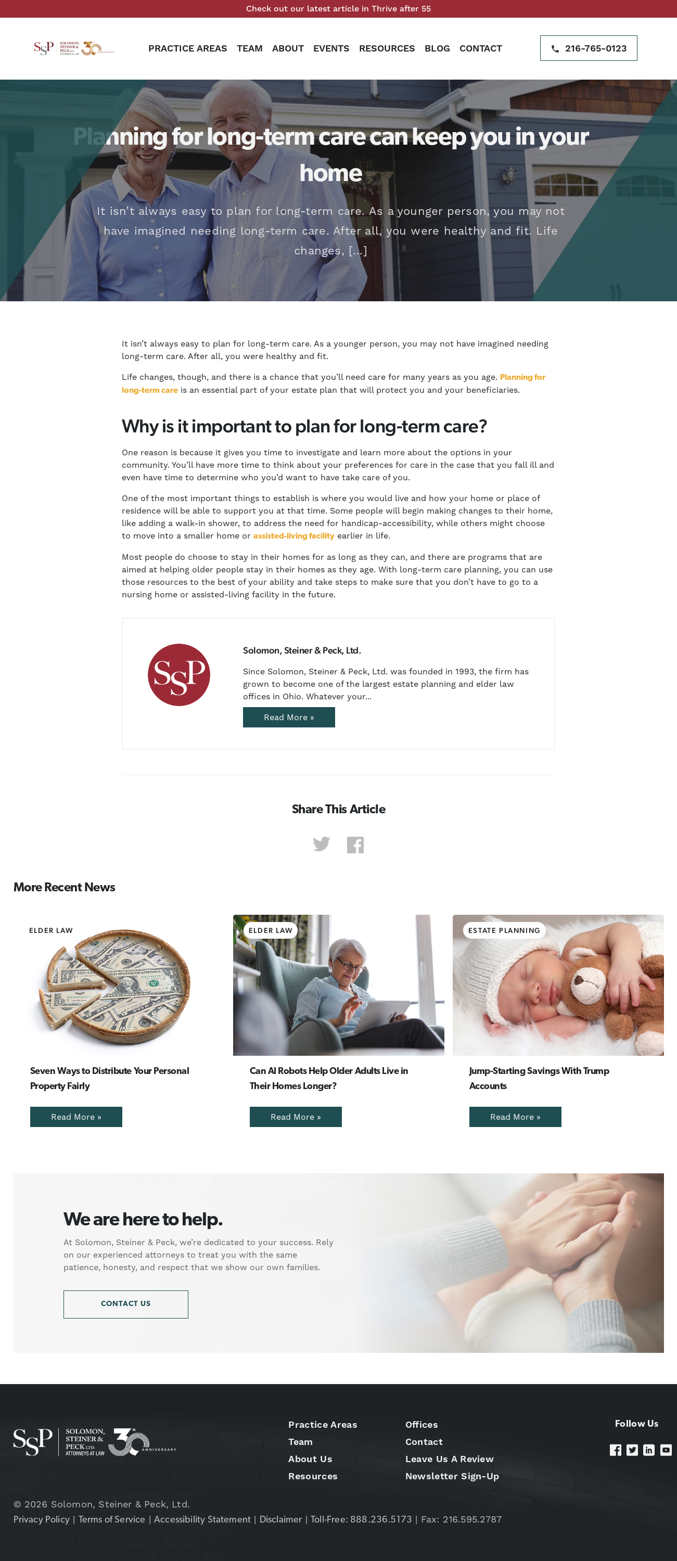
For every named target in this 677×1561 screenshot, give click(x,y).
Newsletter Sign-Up (452, 1475)
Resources (387, 48)
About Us (310, 1458)
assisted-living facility (294, 536)
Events (331, 48)
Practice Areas (187, 48)
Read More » (289, 717)
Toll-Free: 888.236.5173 (361, 1520)
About (288, 48)
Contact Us (126, 1304)
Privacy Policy (42, 1520)
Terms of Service (112, 1520)
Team (250, 48)
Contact (480, 48)
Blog (437, 48)
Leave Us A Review (449, 1458)
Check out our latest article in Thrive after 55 (338, 9)
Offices (421, 1424)
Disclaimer (281, 1520)
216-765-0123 (596, 48)
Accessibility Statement (202, 1520)
